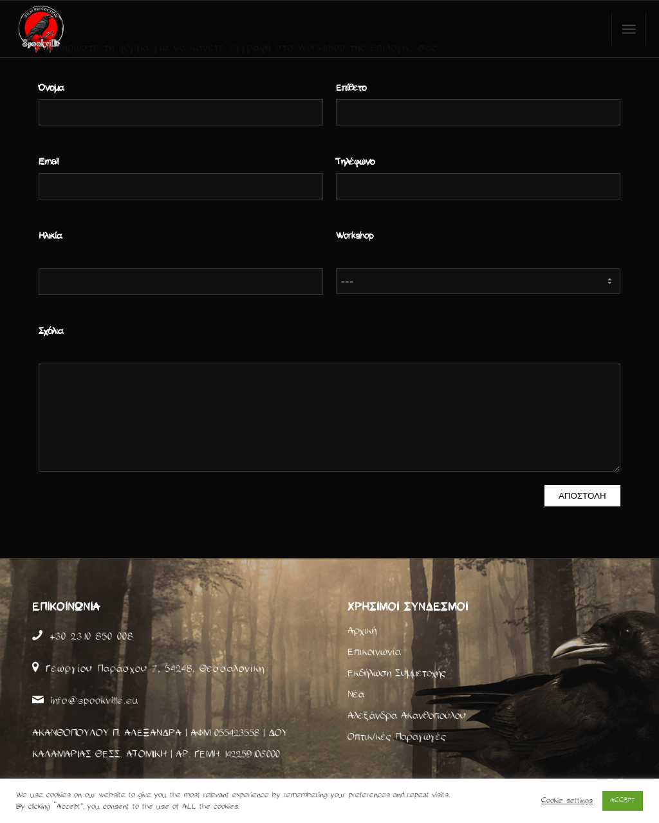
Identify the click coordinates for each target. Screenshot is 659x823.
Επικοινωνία (374, 652)
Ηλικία (50, 236)
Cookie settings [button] (567, 800)
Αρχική (362, 631)
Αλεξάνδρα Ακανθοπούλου (407, 715)
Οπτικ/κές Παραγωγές (397, 737)
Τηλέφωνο (355, 162)
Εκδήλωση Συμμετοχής (397, 673)
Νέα (356, 694)
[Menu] (628, 29)
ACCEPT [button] (622, 800)
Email (49, 162)
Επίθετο (351, 88)
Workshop (354, 236)
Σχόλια (51, 331)
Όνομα (51, 88)
